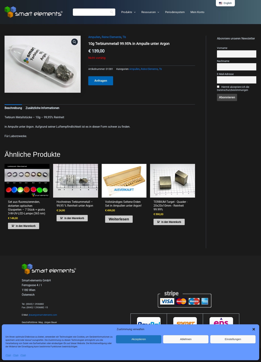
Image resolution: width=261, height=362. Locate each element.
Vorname (222, 48)
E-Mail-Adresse (225, 74)
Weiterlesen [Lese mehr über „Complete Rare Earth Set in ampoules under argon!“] (119, 219)
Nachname (223, 61)
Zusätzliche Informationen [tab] (42, 108)
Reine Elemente (111, 37)
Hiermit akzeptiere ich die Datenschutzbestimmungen (233, 88)
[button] (254, 329)
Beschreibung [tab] (13, 108)
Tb (124, 37)
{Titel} (8, 355)
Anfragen (100, 80)
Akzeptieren (138, 339)
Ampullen (94, 37)
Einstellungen (233, 339)
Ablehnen (185, 339)
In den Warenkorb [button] (26, 225)
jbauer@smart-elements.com (43, 314)
